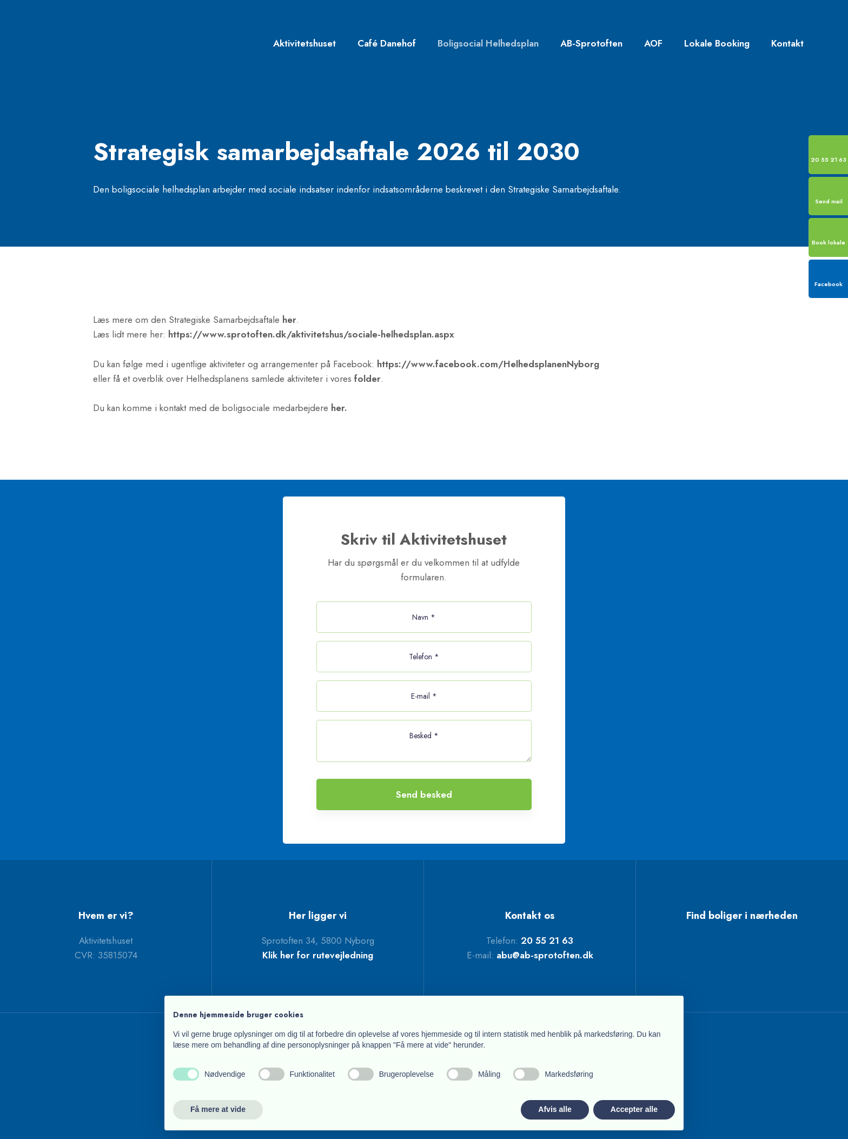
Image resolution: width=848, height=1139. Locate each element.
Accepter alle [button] (634, 1109)
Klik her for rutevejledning (317, 955)
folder (367, 378)
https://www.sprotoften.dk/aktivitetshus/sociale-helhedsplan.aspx (311, 334)
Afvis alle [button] (554, 1109)
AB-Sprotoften (591, 43)
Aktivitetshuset (304, 43)
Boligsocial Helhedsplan (488, 43)
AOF (653, 43)
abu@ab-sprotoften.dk (544, 955)
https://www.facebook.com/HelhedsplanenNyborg (488, 363)
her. (339, 407)
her (289, 319)
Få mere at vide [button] (218, 1109)
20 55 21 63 (547, 940)
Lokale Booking (717, 43)
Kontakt (787, 43)
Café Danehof (386, 43)
